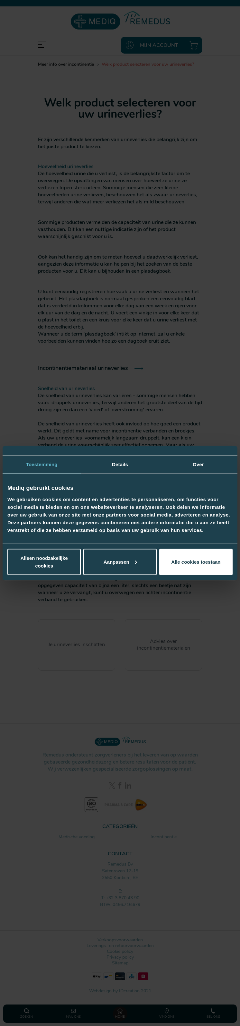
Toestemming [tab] (42, 464)
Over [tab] (198, 464)
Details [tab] (120, 464)
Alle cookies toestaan (195, 561)
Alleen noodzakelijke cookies (44, 561)
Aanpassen (120, 561)
